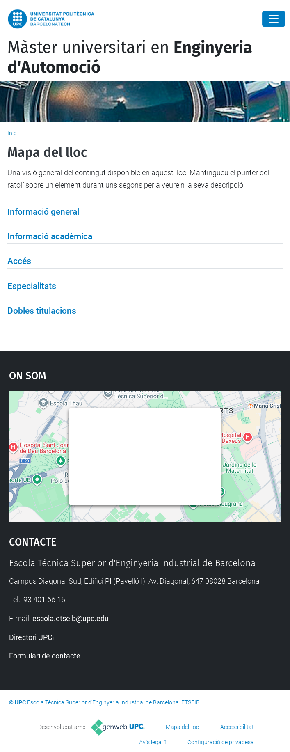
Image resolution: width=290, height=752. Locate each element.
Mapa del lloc (182, 727)
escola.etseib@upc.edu (70, 618)
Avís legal (151, 742)
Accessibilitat (237, 727)
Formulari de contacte (44, 655)
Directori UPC (31, 637)
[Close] (273, 19)
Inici (12, 133)
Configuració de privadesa (220, 742)
